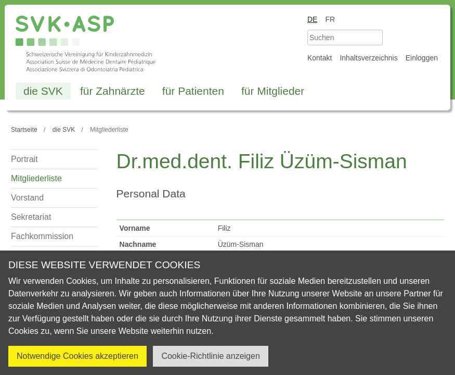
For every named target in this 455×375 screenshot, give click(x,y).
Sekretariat (31, 217)
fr (330, 19)
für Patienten (193, 91)
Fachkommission (42, 236)
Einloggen (422, 58)
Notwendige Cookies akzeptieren (77, 356)
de (312, 19)
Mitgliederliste (36, 178)
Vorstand (27, 197)
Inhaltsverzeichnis (368, 58)
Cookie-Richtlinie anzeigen (210, 356)
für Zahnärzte (112, 91)
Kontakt (319, 58)
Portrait (24, 159)
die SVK (43, 91)
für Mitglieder (272, 91)
